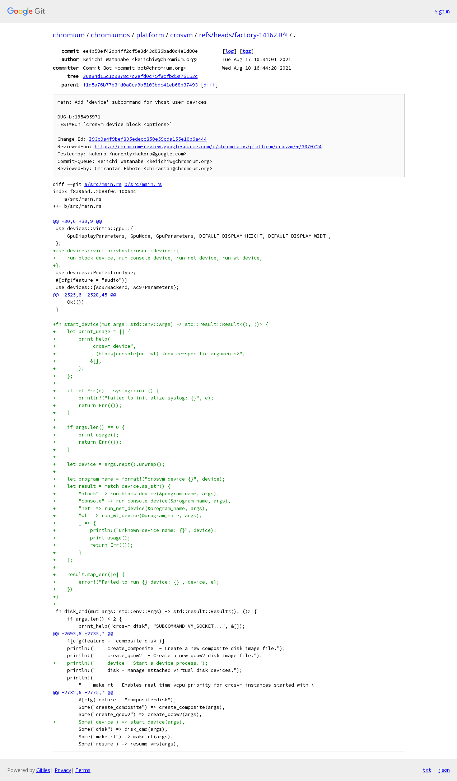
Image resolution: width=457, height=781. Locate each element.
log (229, 51)
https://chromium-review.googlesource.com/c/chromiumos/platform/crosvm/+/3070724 (208, 147)
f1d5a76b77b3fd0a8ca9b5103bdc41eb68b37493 (140, 84)
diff (209, 84)
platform (150, 35)
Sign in (442, 11)
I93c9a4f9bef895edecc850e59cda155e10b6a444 (148, 139)
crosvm (181, 35)
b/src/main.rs (143, 184)
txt (427, 770)
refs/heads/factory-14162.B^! (243, 35)
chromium (69, 35)
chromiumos (110, 35)
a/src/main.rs (103, 184)
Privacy (63, 770)
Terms (82, 770)
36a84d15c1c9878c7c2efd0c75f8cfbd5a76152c (140, 76)
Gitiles (43, 770)
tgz (246, 51)
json (444, 770)
